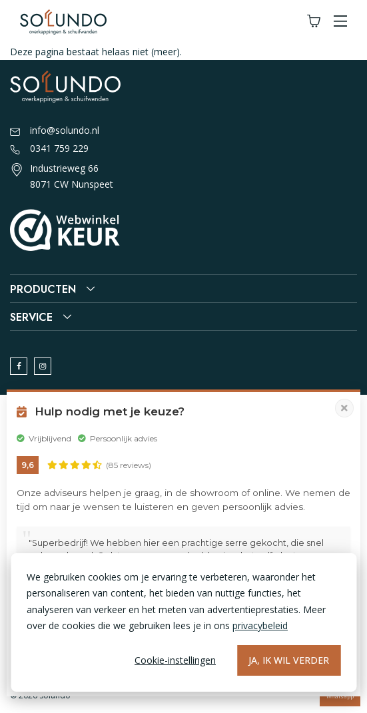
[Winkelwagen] (313, 22)
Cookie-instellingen (175, 660)
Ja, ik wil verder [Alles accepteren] (288, 660)
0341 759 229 (49, 149)
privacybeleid (260, 625)
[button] (340, 21)
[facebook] (18, 366)
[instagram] (42, 366)
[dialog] (183, 622)
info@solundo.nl (54, 131)
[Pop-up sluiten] (344, 408)
